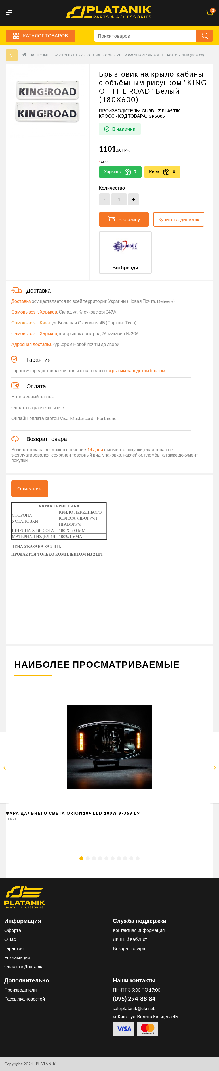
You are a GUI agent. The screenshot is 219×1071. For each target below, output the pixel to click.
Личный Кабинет (130, 939)
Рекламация (17, 957)
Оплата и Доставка (24, 966)
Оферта (12, 930)
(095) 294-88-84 (134, 998)
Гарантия (14, 948)
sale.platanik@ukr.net (134, 1008)
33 (12, 55)
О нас (10, 939)
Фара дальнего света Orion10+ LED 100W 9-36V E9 (73, 813)
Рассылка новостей (24, 998)
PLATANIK (46, 1063)
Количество (112, 188)
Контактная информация (139, 930)
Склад (105, 161)
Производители (20, 989)
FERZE (11, 819)
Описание (29, 489)
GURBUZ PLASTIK (161, 110)
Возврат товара (129, 948)
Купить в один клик (178, 219)
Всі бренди (125, 267)
